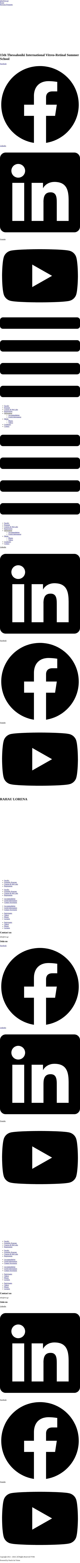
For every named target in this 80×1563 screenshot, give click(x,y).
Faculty (6, 406)
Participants (8, 913)
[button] (40, 357)
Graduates (7, 424)
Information (8, 413)
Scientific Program (10, 882)
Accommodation (13, 415)
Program (7, 408)
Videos (10, 423)
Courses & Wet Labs (11, 409)
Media (6, 419)
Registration (8, 411)
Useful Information (14, 417)
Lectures (7, 919)
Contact (6, 426)
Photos (10, 421)
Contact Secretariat (10, 902)
